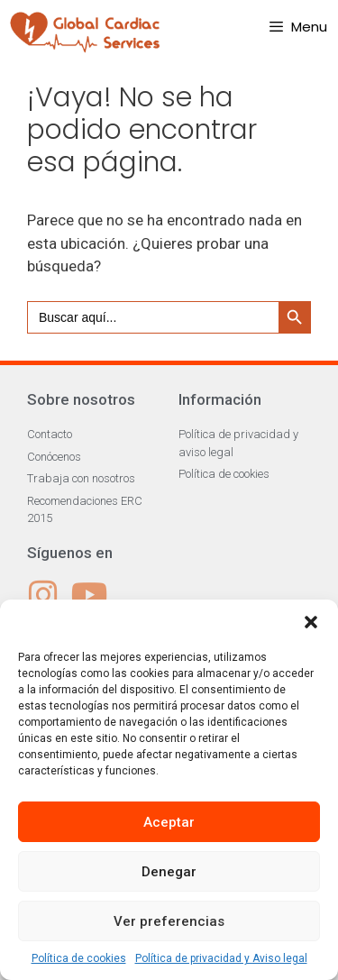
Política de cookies (79, 958)
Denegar (169, 872)
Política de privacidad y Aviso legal (221, 958)
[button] (311, 622)
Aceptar (169, 822)
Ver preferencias (169, 921)
